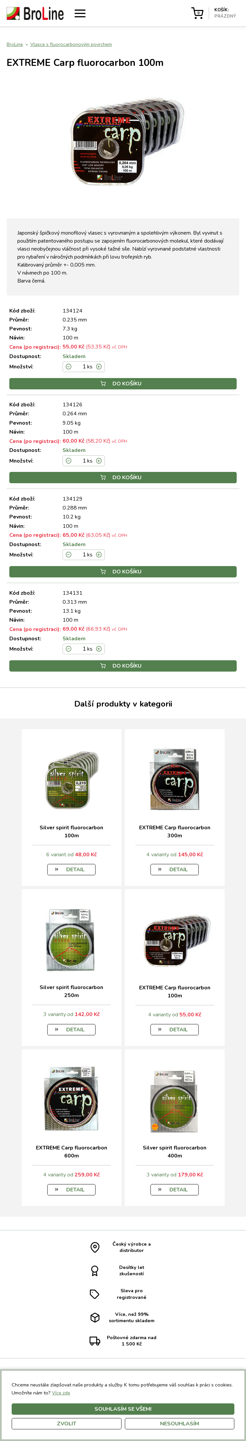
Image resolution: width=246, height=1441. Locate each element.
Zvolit (66, 1423)
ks (90, 366)
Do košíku (120, 383)
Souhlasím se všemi (123, 1409)
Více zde (61, 1392)
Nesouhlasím (179, 1423)
